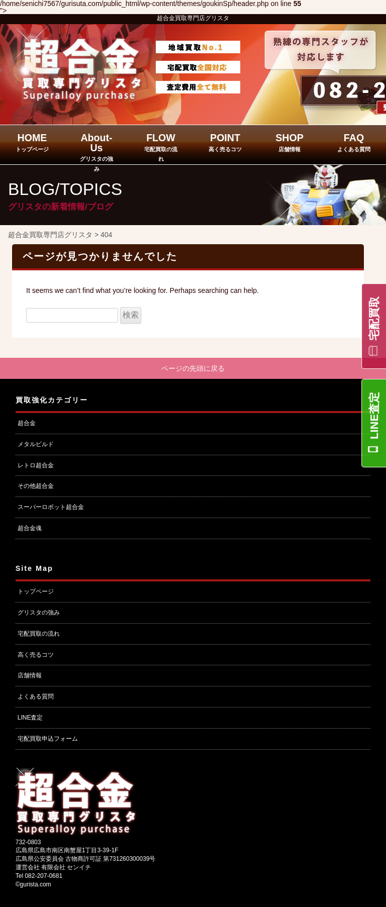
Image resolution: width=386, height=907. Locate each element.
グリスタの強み (39, 612)
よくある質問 (36, 696)
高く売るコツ (36, 654)
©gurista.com (33, 884)
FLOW (160, 147)
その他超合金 (36, 486)
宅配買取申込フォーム (48, 738)
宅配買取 (374, 318)
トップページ (36, 591)
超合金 (27, 423)
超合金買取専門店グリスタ (193, 18)
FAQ (353, 142)
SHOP (289, 142)
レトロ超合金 (36, 465)
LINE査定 (374, 415)
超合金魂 (30, 528)
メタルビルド (36, 444)
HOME (32, 142)
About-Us (96, 152)
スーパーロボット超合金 (51, 507)
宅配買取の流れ (39, 633)
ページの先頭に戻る (193, 368)
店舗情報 (30, 675)
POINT (225, 142)
